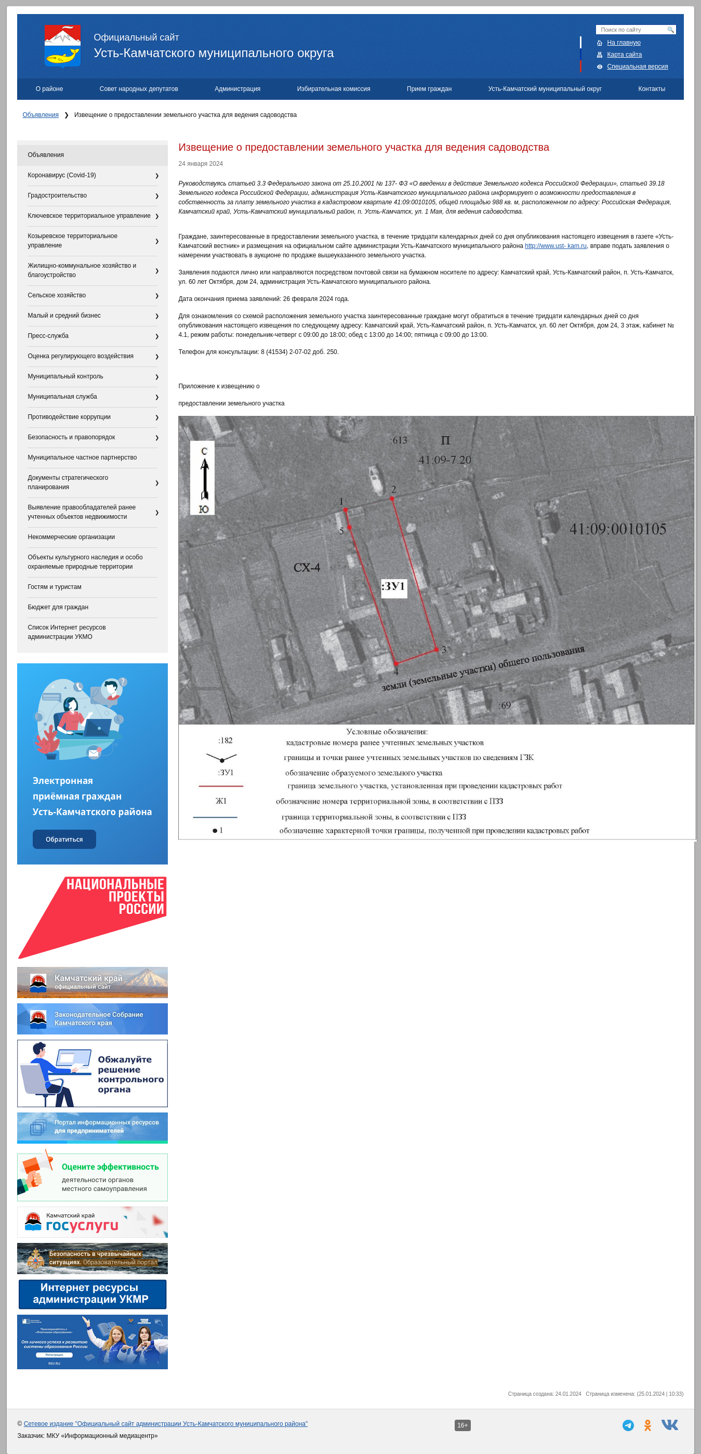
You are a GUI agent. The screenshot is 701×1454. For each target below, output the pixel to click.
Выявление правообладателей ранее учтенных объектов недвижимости (82, 512)
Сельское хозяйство (57, 295)
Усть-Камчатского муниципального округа (364, 42)
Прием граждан (429, 89)
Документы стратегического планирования (68, 482)
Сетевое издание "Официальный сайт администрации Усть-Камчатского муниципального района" (166, 1423)
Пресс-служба (48, 335)
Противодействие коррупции (69, 417)
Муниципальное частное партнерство (82, 457)
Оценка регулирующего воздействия (81, 356)
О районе (49, 89)
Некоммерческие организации (71, 537)
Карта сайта (624, 54)
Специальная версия (637, 66)
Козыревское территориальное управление (72, 240)
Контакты (651, 89)
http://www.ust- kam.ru (556, 246)
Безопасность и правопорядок (71, 437)
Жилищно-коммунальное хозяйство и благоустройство (82, 270)
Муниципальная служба (62, 396)
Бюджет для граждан (58, 607)
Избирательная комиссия (334, 89)
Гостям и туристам (54, 587)
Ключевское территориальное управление (89, 215)
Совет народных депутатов (139, 89)
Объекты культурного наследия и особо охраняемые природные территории (85, 562)
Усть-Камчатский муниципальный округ (545, 89)
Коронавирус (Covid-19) (62, 175)
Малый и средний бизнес (64, 315)
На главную (624, 42)
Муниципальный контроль (65, 376)
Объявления (40, 115)
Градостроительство (57, 195)
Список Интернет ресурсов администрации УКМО (66, 632)
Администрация (237, 89)
